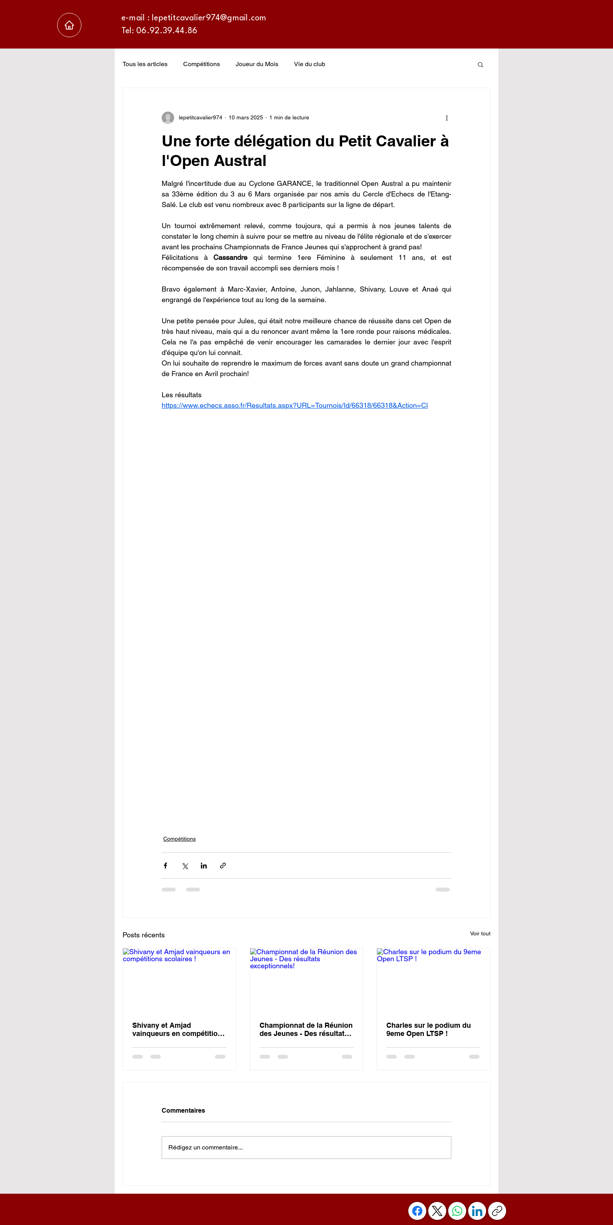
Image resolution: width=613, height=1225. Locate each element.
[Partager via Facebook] (165, 865)
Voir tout (480, 933)
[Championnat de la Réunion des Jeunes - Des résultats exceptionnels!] (306, 980)
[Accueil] (69, 25)
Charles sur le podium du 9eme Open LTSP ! (428, 1029)
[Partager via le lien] (223, 865)
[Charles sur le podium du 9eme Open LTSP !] (433, 980)
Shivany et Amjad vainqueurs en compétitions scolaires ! (179, 1029)
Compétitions (201, 64)
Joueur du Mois (257, 64)
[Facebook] (417, 1211)
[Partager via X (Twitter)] (184, 865)
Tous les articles (145, 64)
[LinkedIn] (477, 1211)
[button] (480, 64)
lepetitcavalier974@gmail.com (209, 18)
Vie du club (309, 64)
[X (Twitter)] (437, 1211)
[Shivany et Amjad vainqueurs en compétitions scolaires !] (179, 980)
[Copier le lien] (497, 1211)
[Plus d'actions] (446, 117)
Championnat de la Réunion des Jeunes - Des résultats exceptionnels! (306, 1029)
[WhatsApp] (457, 1211)
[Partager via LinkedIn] (203, 865)
